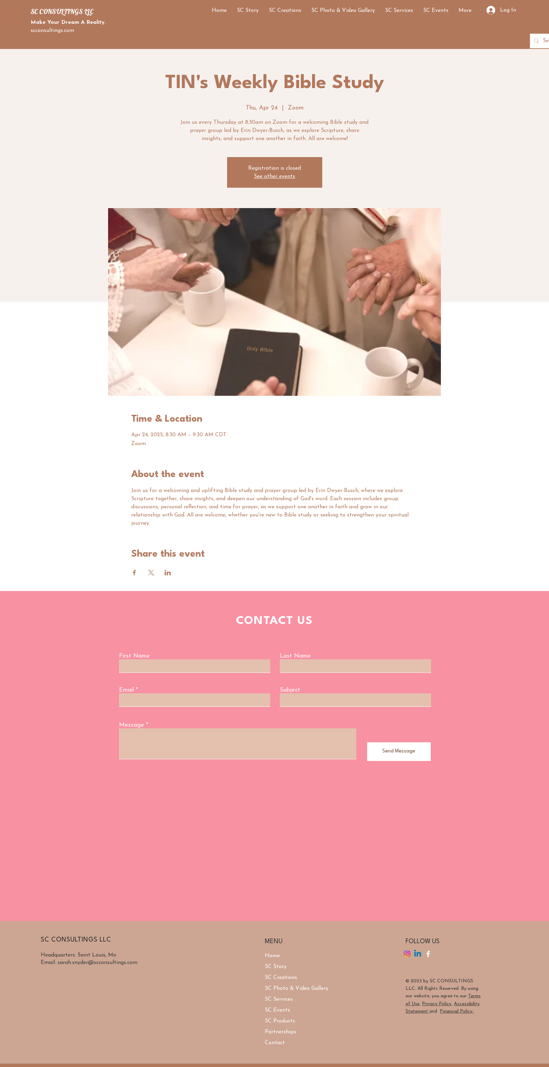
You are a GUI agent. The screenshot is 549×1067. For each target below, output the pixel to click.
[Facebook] (428, 954)
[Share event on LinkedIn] (168, 572)
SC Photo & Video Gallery (296, 988)
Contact (275, 1043)
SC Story (276, 966)
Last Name (295, 656)
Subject (290, 690)
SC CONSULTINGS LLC (62, 11)
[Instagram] (407, 954)
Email (126, 690)
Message (131, 725)
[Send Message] (399, 751)
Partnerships (280, 1032)
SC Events (277, 1010)
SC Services (279, 999)
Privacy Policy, (437, 1003)
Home (272, 956)
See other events (274, 176)
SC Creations (281, 977)
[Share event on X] (151, 572)
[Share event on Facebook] (134, 572)
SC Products (280, 1021)
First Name (134, 656)
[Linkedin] (417, 954)
